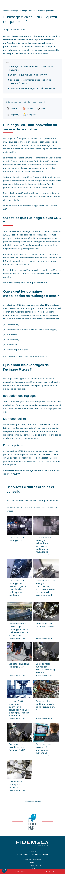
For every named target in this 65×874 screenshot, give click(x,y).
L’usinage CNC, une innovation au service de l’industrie (31, 68)
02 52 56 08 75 (34, 865)
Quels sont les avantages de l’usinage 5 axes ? (33, 88)
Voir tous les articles (32, 802)
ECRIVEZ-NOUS (18, 871)
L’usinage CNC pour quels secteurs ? (30, 282)
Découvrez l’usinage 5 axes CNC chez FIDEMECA (25, 356)
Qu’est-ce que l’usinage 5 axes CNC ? (28, 74)
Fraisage (15, 11)
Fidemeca (7, 11)
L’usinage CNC (9, 138)
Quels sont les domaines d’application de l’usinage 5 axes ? (30, 82)
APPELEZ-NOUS (51, 871)
